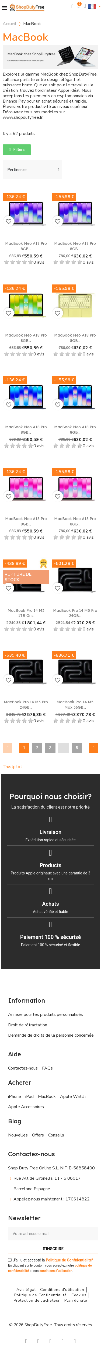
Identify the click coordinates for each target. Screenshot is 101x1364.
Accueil (9, 23)
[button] (72, 6)
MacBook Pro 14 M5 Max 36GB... (75, 705)
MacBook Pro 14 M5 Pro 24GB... (75, 613)
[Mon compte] (84, 6)
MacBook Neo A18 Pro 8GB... (26, 246)
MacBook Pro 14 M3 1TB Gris (26, 613)
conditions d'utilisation (55, 1271)
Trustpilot (12, 767)
